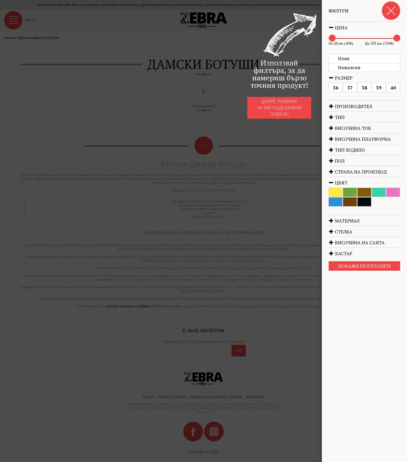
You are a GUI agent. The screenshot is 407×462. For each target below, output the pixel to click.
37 (350, 88)
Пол (336, 161)
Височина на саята (356, 243)
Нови (344, 58)
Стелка (340, 232)
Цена (338, 27)
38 (364, 88)
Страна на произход (357, 172)
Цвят (337, 183)
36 (335, 88)
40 (393, 88)
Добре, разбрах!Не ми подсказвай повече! (267, 112)
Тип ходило (346, 150)
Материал (344, 221)
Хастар (340, 253)
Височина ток (349, 128)
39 (378, 88)
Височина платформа (359, 139)
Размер (340, 78)
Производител (350, 106)
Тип (336, 117)
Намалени (349, 67)
